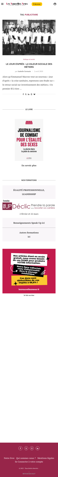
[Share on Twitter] (26, 94)
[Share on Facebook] (23, 94)
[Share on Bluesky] (34, 94)
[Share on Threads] (31, 94)
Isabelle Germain (24, 71)
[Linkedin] (38, 448)
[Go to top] (29, 473)
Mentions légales (45, 458)
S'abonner (37, 4)
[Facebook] (20, 448)
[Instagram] (32, 448)
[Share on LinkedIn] (28, 94)
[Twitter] (26, 448)
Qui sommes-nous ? (26, 458)
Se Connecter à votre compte (29, 461)
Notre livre (9, 458)
